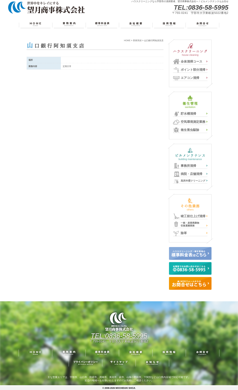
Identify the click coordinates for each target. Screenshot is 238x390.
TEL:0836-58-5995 (119, 336)
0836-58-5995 (208, 7)
